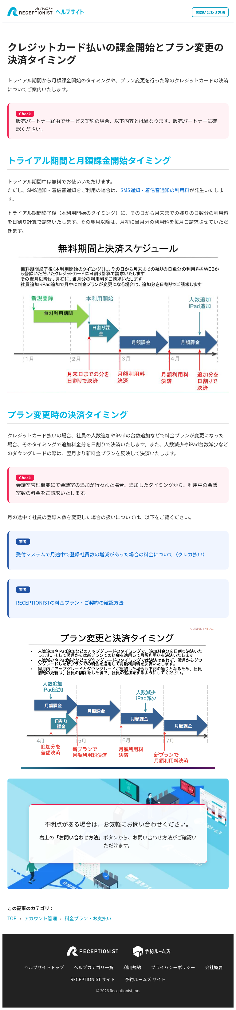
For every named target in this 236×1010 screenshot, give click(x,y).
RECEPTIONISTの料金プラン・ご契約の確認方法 (70, 602)
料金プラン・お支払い (88, 918)
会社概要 (214, 967)
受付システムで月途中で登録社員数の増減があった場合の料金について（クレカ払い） (111, 554)
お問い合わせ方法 (210, 12)
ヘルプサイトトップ (44, 967)
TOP (12, 918)
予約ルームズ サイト (145, 979)
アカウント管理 (40, 918)
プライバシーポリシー (173, 967)
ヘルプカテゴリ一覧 (94, 967)
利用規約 (132, 967)
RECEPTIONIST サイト (92, 979)
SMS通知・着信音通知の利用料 (154, 190)
